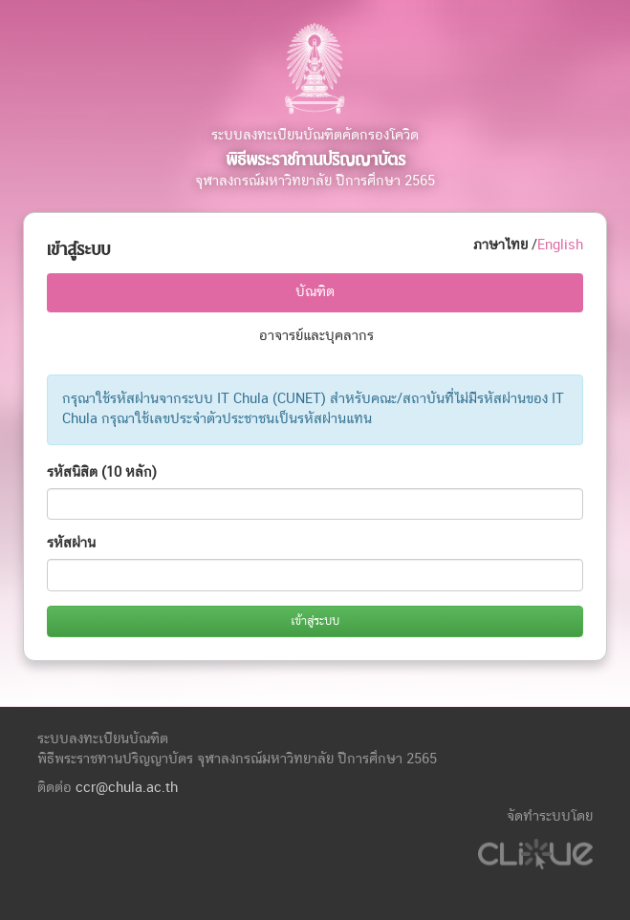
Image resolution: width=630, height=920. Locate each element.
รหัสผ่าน (71, 543)
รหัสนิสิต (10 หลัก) (102, 472)
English (560, 245)
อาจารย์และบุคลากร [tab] (316, 336)
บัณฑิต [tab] (315, 292)
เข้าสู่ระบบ (315, 621)
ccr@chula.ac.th (127, 788)
